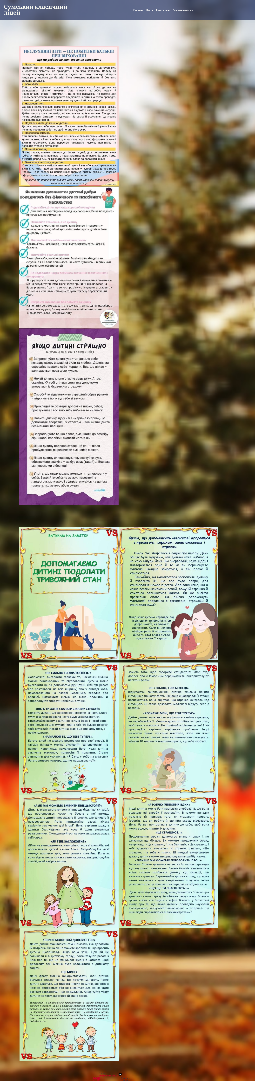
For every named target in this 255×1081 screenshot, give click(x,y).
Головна (138, 9)
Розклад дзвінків (183, 9)
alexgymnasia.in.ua (109, 1075)
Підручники (163, 9)
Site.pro (97, 1077)
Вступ (149, 9)
